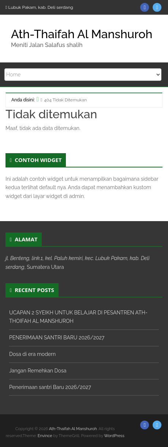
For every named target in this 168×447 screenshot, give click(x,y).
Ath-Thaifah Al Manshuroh (81, 34)
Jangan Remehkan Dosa (37, 371)
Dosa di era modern (32, 354)
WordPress (114, 435)
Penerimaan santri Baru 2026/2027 (50, 387)
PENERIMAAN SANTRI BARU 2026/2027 (56, 337)
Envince (45, 435)
